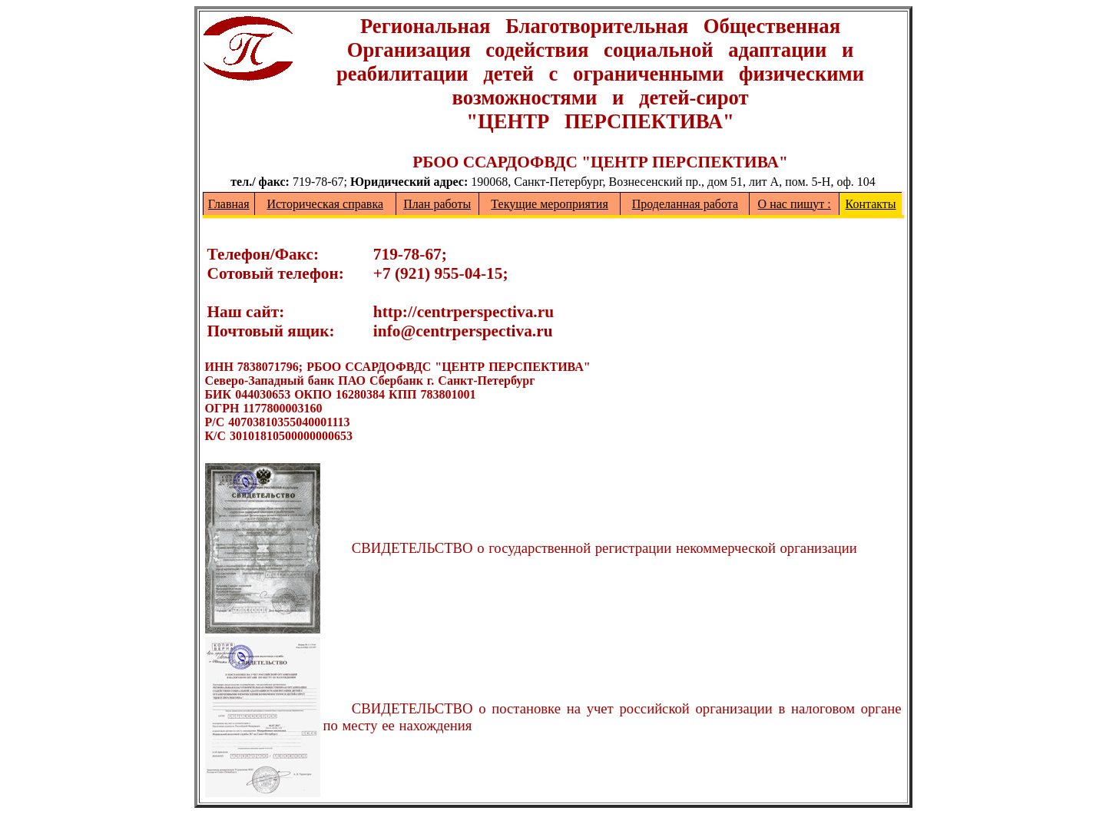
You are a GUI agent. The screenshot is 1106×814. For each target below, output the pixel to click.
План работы (437, 203)
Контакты (871, 203)
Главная (229, 203)
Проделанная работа (685, 203)
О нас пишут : (794, 203)
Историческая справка (325, 203)
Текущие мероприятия (549, 203)
